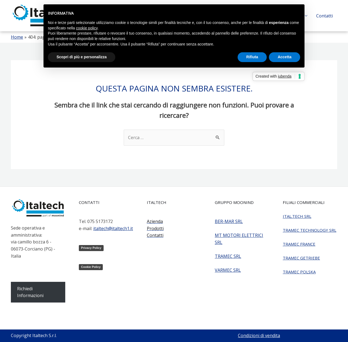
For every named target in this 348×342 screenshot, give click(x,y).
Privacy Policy (91, 247)
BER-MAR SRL (229, 221)
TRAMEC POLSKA (299, 271)
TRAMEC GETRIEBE (301, 258)
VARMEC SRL (228, 270)
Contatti (324, 16)
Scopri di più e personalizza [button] (82, 57)
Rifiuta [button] (252, 57)
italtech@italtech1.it (113, 228)
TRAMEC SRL (228, 256)
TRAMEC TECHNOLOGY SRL (309, 230)
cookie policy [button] (87, 28)
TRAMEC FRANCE (299, 244)
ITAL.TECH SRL (297, 216)
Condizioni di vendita (259, 335)
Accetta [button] (284, 57)
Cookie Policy (91, 266)
